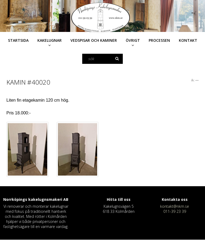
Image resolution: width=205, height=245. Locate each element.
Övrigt (133, 40)
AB (65, 199)
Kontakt (188, 40)
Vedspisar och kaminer (93, 40)
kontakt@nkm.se (174, 206)
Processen (159, 40)
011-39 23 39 (174, 211)
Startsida (18, 40)
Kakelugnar (49, 40)
